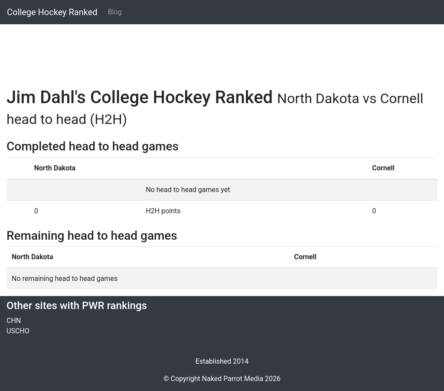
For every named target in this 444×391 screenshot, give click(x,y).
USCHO (18, 331)
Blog (115, 12)
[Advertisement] (222, 50)
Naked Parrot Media (232, 379)
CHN (14, 320)
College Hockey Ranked (52, 12)
